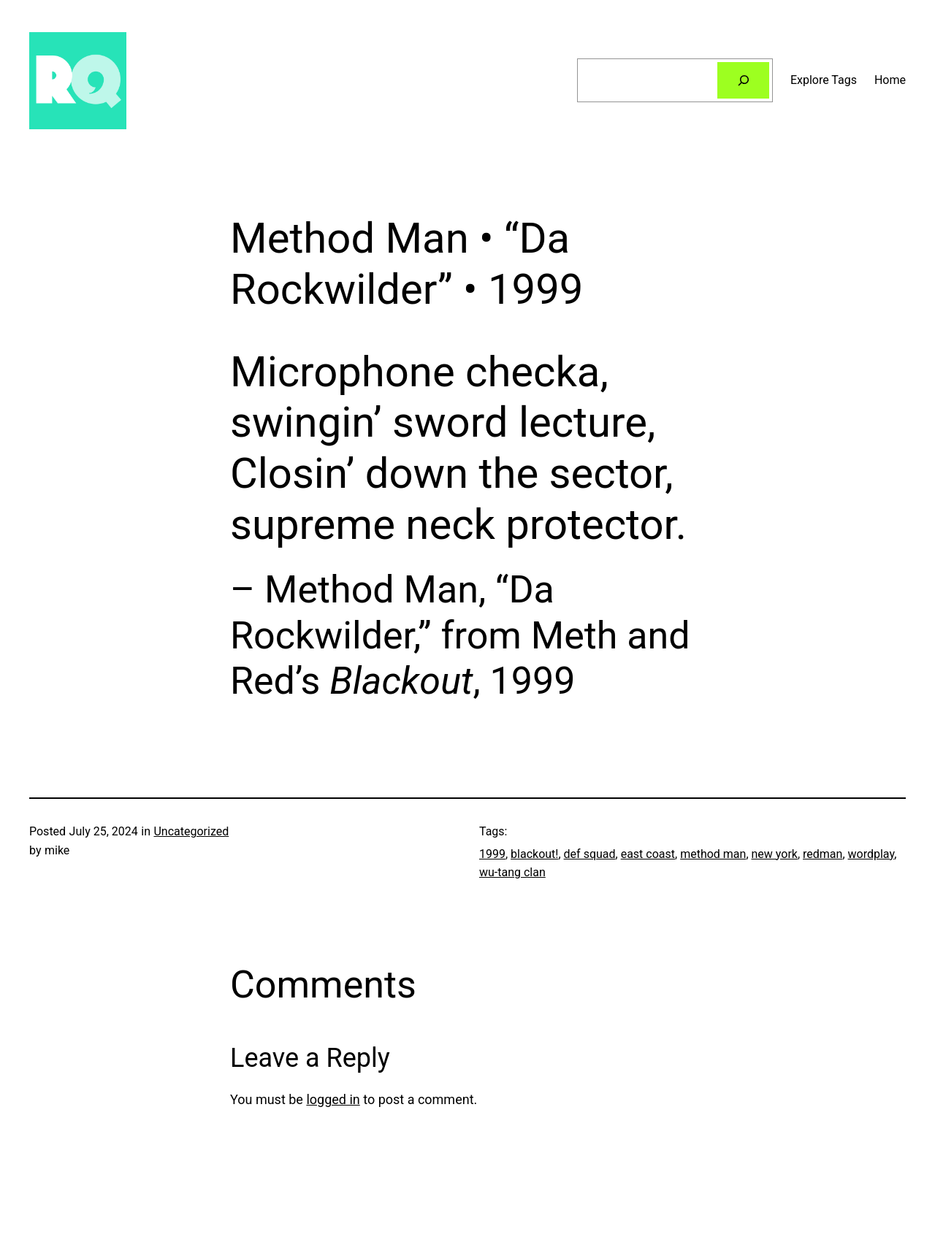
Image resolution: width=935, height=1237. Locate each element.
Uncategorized (191, 831)
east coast (648, 854)
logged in (332, 1099)
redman (822, 854)
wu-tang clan (512, 872)
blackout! (534, 854)
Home (890, 80)
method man (713, 854)
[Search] (743, 80)
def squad (590, 854)
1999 (492, 854)
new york (775, 854)
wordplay (871, 854)
